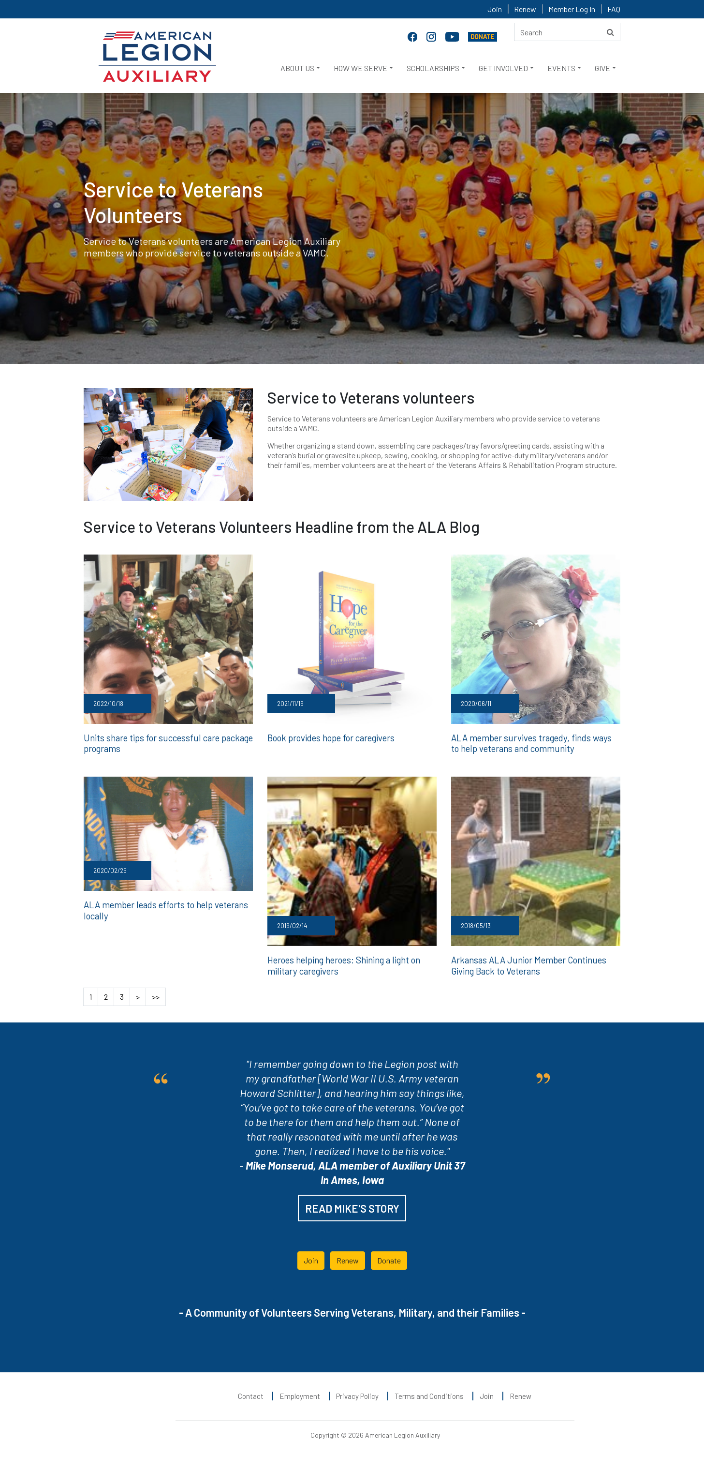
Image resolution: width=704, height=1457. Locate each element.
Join (494, 9)
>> (156, 994)
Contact (251, 1394)
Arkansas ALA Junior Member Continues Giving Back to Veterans (526, 964)
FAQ (613, 9)
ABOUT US (297, 68)
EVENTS (561, 68)
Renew (525, 9)
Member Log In (571, 9)
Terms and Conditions (429, 1394)
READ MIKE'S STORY (352, 1206)
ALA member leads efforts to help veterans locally (163, 908)
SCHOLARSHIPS (433, 68)
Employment (299, 1394)
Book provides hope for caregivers (330, 737)
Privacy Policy (357, 1394)
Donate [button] (389, 1258)
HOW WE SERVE (360, 68)
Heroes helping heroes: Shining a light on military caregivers (342, 964)
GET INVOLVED (503, 68)
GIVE (602, 68)
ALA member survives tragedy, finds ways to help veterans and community (533, 742)
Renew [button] (348, 1258)
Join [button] (311, 1258)
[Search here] (567, 32)
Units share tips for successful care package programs (166, 742)
